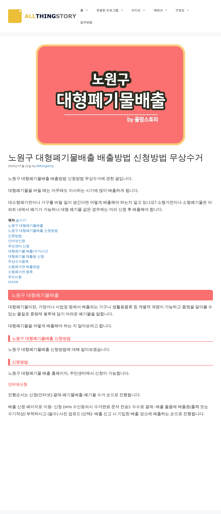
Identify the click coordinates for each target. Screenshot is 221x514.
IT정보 (185, 10)
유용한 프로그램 (111, 10)
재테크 (163, 10)
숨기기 (21, 220)
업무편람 (86, 22)
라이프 (140, 10)
